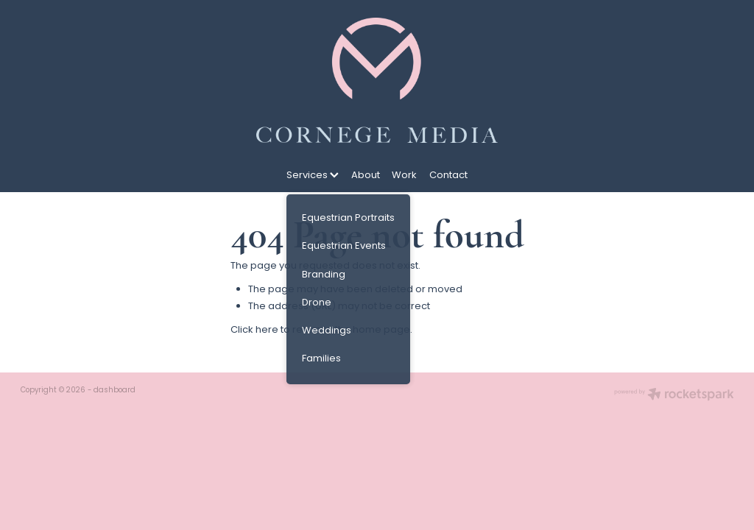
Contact (448, 175)
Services (312, 175)
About (365, 175)
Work (404, 175)
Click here (254, 330)
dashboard (114, 391)
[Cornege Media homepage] (377, 80)
